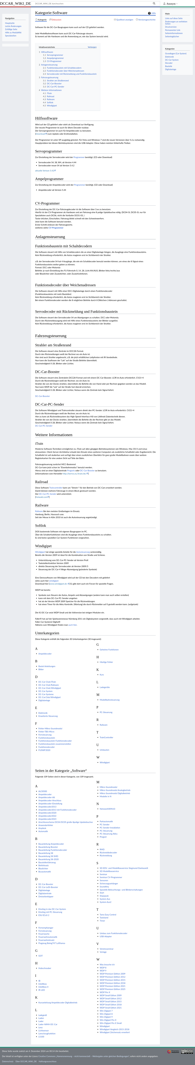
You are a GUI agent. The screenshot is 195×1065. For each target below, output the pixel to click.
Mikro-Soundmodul (108, 787)
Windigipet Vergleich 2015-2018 (114, 1029)
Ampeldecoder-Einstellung (50, 803)
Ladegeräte (105, 687)
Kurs (102, 674)
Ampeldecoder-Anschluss (49, 800)
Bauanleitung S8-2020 (48, 859)
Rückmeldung (106, 855)
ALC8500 (42, 791)
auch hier (73, 625)
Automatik (43, 831)
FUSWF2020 (44, 750)
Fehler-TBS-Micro (46, 731)
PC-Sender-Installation (110, 827)
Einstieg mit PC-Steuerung (50, 912)
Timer (102, 920)
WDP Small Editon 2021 (111, 1007)
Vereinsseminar (106, 949)
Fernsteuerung (45, 734)
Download (40, 134)
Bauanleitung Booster (48, 847)
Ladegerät (42, 1015)
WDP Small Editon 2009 (111, 995)
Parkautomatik (106, 821)
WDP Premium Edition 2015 (112, 980)
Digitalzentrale (44, 893)
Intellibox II (43, 987)
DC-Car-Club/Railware (48, 685)
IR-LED (41, 990)
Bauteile (168, 66)
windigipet (54, 581)
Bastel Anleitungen (46, 666)
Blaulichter (43, 868)
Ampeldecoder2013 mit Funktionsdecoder (57, 810)
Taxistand (104, 917)
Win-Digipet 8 (106, 1014)
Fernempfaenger (45, 927)
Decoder (168, 63)
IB (39, 981)
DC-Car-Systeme (46, 694)
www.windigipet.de (58, 583)
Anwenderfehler (45, 825)
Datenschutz (7, 1061)
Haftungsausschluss (47, 1061)
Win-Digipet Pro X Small (111, 1023)
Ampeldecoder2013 (47, 806)
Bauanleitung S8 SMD (48, 856)
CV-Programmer (56, 227)
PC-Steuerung (106, 712)
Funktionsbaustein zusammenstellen (54, 744)
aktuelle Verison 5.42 (44, 170)
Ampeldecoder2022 (47, 816)
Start (102, 892)
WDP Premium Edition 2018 (112, 983)
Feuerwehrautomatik (47, 937)
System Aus (105, 899)
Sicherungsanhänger (109, 883)
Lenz (40, 1027)
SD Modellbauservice (109, 871)
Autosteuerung (83, 552)
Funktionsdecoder (46, 747)
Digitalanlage (44, 700)
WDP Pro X (105, 992)
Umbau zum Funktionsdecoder (113, 933)
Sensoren (104, 880)
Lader (40, 1021)
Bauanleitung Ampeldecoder (51, 844)
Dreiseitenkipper (45, 896)
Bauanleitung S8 (45, 853)
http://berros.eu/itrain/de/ (75, 473)
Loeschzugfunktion (47, 1033)
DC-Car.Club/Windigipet (49, 697)
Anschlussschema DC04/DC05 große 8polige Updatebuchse (65, 822)
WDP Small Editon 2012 (111, 998)
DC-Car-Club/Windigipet (49, 688)
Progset (103, 837)
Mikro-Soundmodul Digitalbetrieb (115, 793)
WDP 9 (103, 970)
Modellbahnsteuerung (110, 700)
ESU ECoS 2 (43, 915)
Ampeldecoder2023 (47, 819)
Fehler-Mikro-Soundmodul (50, 728)
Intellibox (42, 984)
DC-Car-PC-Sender (43, 425)
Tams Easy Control (108, 914)
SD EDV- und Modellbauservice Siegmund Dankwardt (124, 868)
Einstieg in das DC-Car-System (52, 909)
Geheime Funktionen (109, 649)
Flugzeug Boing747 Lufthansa (51, 943)
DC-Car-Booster (42, 396)
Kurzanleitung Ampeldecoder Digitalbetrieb (57, 1002)
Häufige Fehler (106, 662)
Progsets (71, 470)
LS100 (41, 1036)
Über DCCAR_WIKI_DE (26, 1061)
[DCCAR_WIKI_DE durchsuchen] (95, 3)
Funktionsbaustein (46, 738)
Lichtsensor (43, 1030)
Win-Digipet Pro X (108, 1020)
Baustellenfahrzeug (47, 862)
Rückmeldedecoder (108, 852)
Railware (39, 511)
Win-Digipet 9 (106, 1017)
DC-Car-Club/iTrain (47, 682)
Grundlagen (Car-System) (175, 53)
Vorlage (103, 952)
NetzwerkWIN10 (107, 809)
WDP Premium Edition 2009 (112, 973)
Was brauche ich (107, 964)
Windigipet (40, 552)
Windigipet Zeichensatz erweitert (115, 1032)
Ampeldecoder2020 (47, 812)
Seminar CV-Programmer (111, 877)
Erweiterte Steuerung (48, 716)
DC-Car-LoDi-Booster (48, 887)
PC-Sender (105, 824)
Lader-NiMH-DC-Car (47, 1024)
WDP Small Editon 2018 (111, 1004)
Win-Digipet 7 (106, 1011)
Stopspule (104, 896)
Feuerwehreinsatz (46, 940)
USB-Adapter (106, 936)
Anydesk (42, 828)
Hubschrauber (44, 968)
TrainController (106, 737)
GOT (40, 955)
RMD (102, 849)
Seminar (103, 874)
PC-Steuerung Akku (109, 833)
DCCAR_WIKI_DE (15, 3)
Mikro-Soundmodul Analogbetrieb (115, 790)
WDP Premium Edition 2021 (112, 986)
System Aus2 (105, 902)
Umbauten (104, 750)
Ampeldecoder (45, 653)
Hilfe (151, 13)
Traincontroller (55, 487)
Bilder (41, 669)
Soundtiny (104, 886)
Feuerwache (43, 934)
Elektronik (43, 713)
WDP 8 (103, 967)
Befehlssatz (43, 865)
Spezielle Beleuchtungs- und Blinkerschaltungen (121, 889)
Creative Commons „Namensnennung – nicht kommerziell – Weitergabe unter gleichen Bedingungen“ (83, 1056)
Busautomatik (44, 871)
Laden (41, 1018)
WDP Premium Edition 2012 (112, 977)
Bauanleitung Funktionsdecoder (52, 850)
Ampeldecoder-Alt (46, 797)
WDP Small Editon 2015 (111, 1001)
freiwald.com (41, 497)
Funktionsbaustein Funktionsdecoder (55, 741)
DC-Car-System (45, 691)
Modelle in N (105, 796)
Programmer (78, 157)
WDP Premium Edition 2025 (112, 989)
